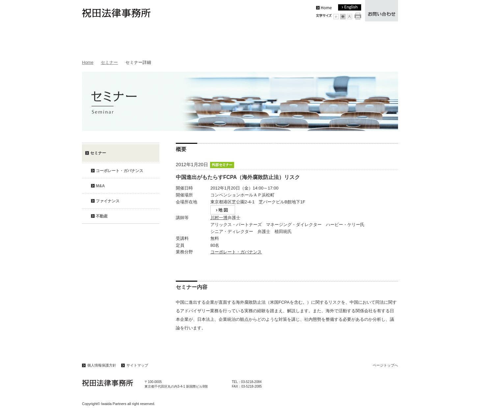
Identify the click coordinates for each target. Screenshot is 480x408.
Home (87, 62)
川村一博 (218, 217)
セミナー (330, 40)
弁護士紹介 (240, 40)
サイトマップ (137, 365)
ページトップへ (385, 365)
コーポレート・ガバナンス (236, 251)
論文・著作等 (285, 40)
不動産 (102, 216)
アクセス (375, 40)
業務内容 (194, 40)
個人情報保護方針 (101, 365)
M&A (100, 186)
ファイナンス (108, 201)
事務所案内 (149, 40)
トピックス (104, 40)
